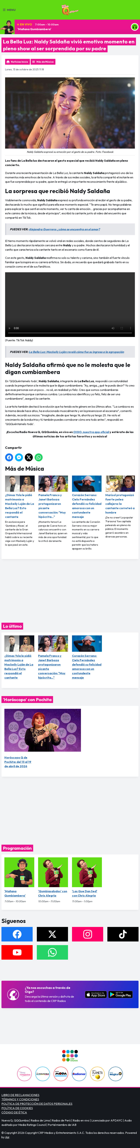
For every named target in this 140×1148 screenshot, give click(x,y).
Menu (9, 10)
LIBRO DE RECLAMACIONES (20, 1095)
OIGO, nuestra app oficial (91, 432)
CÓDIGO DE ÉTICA (14, 1112)
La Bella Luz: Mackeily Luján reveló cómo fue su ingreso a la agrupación (76, 352)
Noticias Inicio (19, 61)
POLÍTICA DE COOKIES (17, 1108)
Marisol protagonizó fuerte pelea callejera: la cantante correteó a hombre (120, 495)
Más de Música (45, 61)
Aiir (7, 1137)
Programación (17, 848)
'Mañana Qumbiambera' (34, 29)
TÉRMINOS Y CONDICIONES (20, 1099)
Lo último (12, 626)
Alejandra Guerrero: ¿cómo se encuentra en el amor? (64, 229)
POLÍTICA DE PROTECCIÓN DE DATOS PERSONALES (36, 1103)
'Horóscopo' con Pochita (27, 699)
